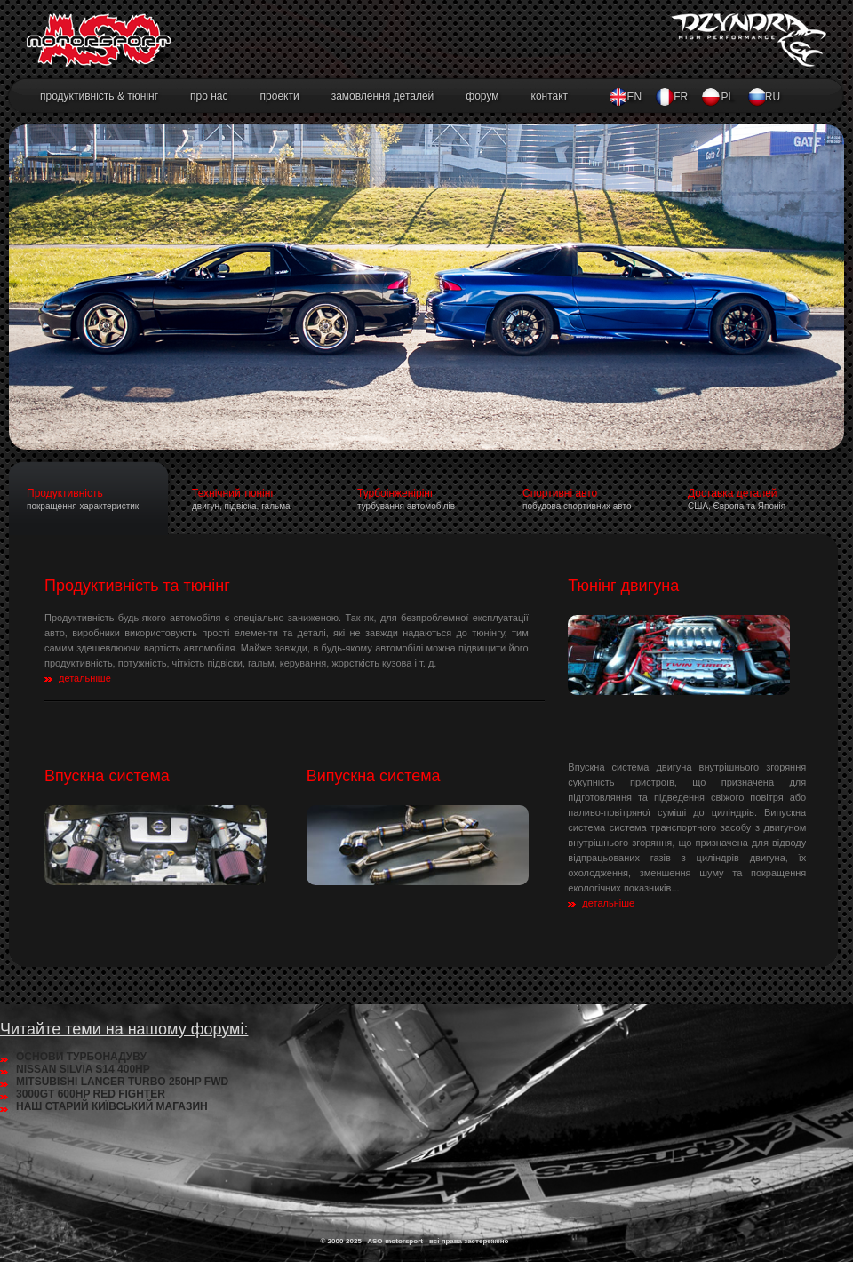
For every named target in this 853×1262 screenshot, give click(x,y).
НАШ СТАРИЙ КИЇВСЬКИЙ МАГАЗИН (112, 1106)
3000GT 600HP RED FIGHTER (90, 1094)
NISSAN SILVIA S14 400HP (83, 1069)
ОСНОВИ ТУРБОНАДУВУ (81, 1056)
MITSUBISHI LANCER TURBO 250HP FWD (122, 1081)
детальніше (85, 678)
